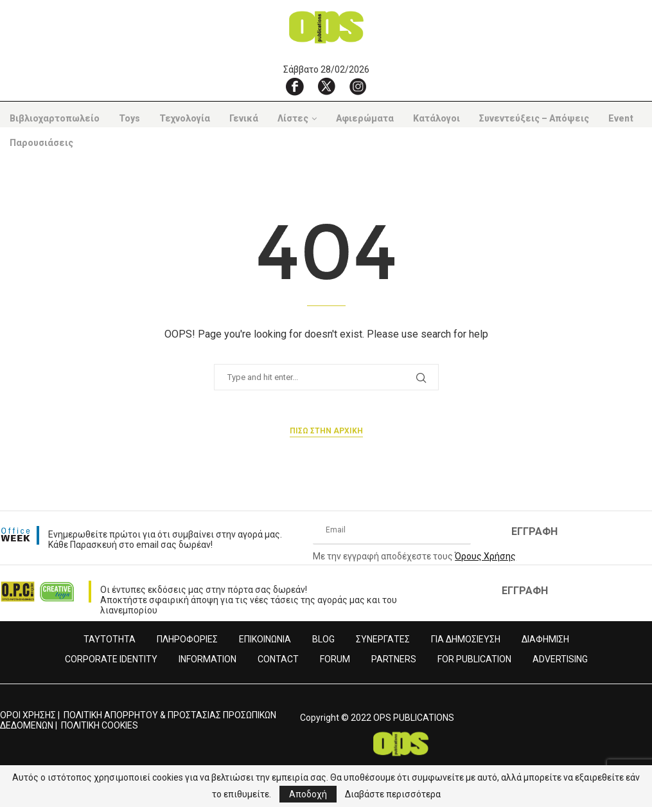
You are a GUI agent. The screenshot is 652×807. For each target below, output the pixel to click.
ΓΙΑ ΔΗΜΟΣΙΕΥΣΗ (465, 639)
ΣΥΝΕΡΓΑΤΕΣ (383, 639)
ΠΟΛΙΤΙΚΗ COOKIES (99, 725)
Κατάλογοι (436, 118)
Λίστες (293, 118)
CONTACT (278, 659)
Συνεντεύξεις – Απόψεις (534, 118)
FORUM (335, 659)
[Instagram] (357, 86)
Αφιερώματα (365, 118)
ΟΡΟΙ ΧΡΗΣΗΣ (28, 715)
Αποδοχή (308, 794)
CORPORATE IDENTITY (111, 659)
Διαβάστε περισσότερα (393, 794)
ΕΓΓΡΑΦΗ (534, 531)
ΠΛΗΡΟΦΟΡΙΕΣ (187, 639)
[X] (326, 86)
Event (620, 118)
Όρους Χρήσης (485, 556)
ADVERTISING (560, 659)
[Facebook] (294, 86)
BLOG (323, 639)
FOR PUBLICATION (474, 659)
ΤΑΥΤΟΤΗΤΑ (110, 639)
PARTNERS (393, 659)
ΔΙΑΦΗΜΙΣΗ (545, 639)
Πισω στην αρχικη (326, 430)
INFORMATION (207, 659)
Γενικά (243, 118)
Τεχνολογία (184, 118)
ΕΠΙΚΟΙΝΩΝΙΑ (265, 639)
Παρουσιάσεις (41, 143)
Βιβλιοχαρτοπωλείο (55, 118)
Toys (129, 118)
